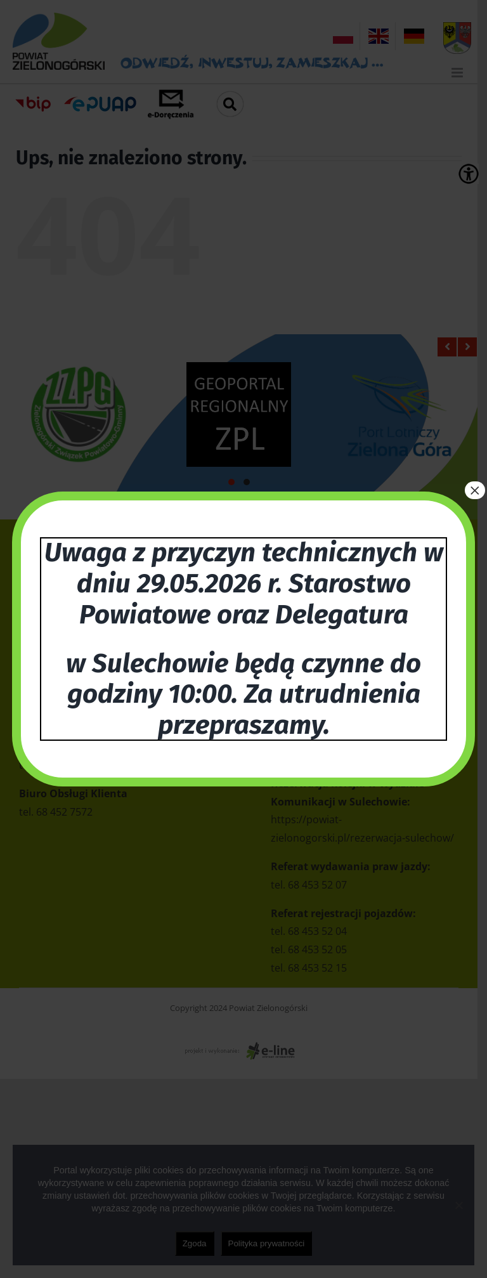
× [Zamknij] (475, 490)
